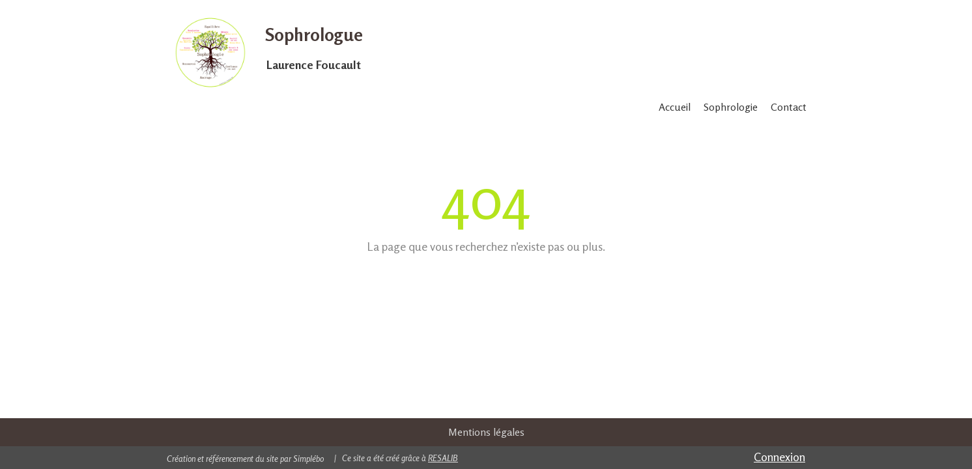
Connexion (779, 456)
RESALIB (443, 458)
